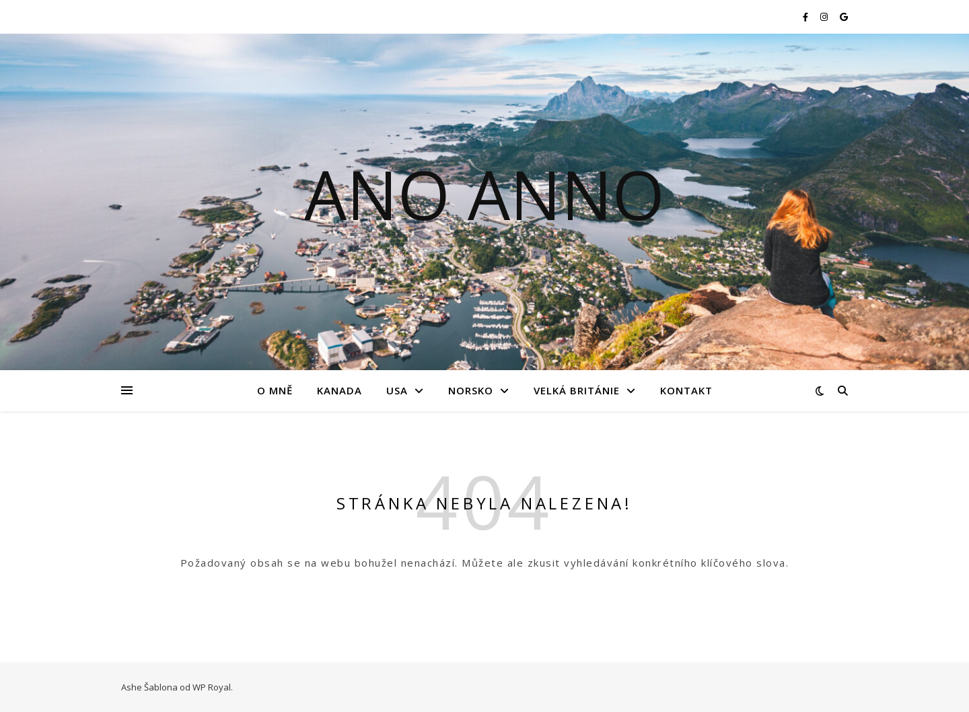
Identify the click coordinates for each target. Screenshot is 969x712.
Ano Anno (484, 193)
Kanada (339, 390)
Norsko (470, 390)
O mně (275, 390)
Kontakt (686, 390)
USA (397, 390)
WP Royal (211, 687)
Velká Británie (577, 390)
